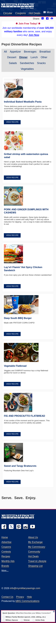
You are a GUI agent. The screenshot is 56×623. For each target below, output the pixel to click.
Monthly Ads (7, 561)
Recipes (5, 556)
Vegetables (27, 68)
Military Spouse (10, 620)
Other (44, 57)
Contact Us (7, 597)
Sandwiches (27, 63)
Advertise (6, 542)
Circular (7, 13)
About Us (33, 537)
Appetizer (15, 51)
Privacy (20, 597)
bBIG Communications (27, 601)
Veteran (25, 620)
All (5, 51)
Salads (13, 63)
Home (4, 537)
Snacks (41, 63)
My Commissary (36, 547)
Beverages (30, 51)
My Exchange (35, 542)
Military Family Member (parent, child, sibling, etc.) (24, 617)
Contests (6, 551)
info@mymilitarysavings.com (25, 588)
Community (34, 551)
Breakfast (44, 51)
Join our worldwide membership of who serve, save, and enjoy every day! (28, 29)
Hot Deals (34, 13)
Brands (5, 566)
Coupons (20, 13)
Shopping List (35, 566)
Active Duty (38, 620)
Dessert (11, 57)
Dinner (23, 57)
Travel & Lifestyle (37, 561)
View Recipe (12, 122)
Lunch (34, 57)
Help (29, 597)
